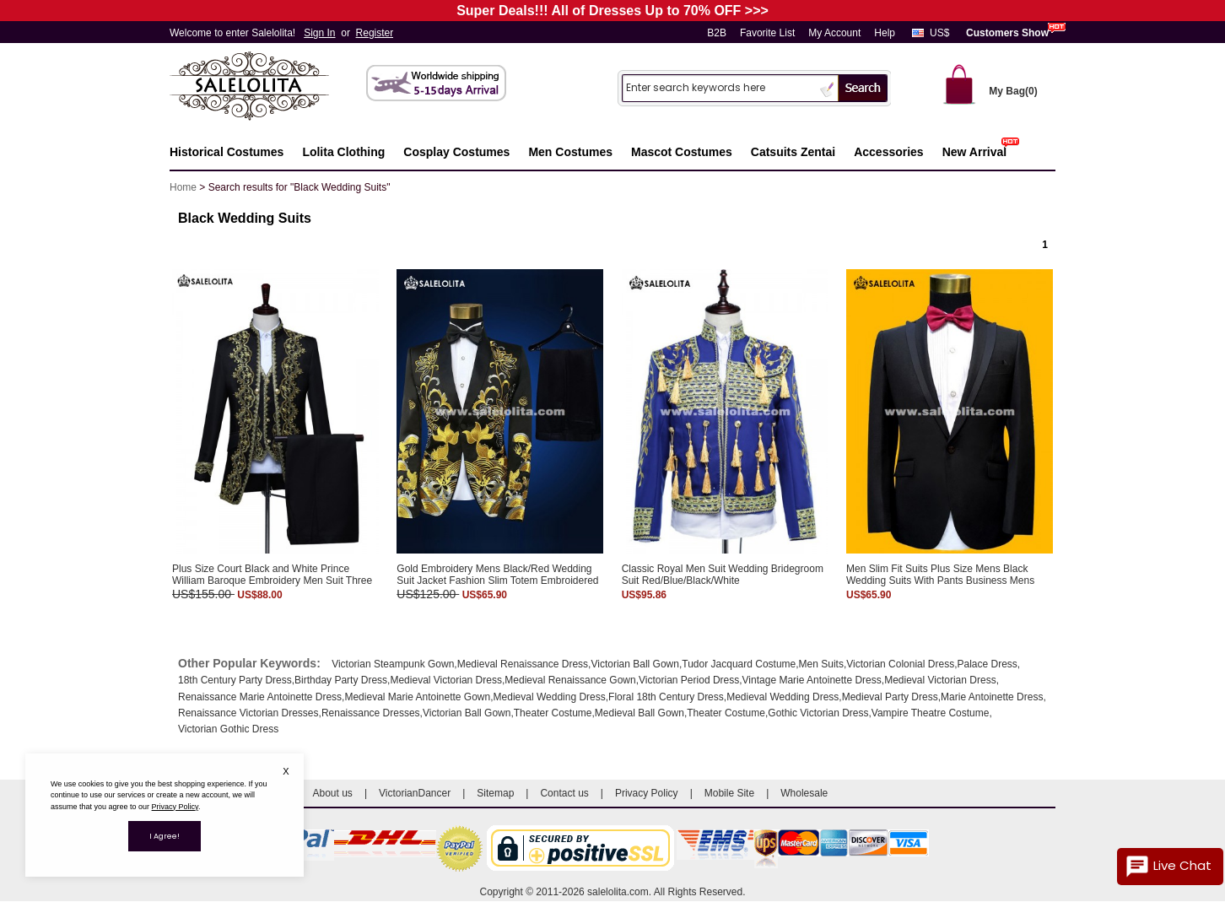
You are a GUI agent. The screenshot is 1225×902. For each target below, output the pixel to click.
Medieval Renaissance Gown (570, 680)
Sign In (319, 33)
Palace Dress (987, 664)
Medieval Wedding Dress (550, 697)
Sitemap (495, 793)
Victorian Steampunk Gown (393, 664)
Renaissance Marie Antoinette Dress (260, 697)
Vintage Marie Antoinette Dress (812, 680)
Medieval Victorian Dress (446, 680)
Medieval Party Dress (890, 697)
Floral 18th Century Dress (666, 697)
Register (375, 33)
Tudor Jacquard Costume (739, 664)
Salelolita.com (267, 87)
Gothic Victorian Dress (818, 713)
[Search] (719, 87)
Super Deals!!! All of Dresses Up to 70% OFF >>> (612, 10)
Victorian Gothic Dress (228, 729)
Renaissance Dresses (370, 713)
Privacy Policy (646, 793)
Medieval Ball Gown (639, 713)
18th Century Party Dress (235, 680)
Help (884, 33)
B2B (716, 33)
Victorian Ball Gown (635, 664)
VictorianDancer (415, 793)
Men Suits (821, 664)
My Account (834, 33)
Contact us (564, 793)
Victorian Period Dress (689, 680)
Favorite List (767, 33)
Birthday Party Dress (340, 680)
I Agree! (164, 836)
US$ (939, 33)
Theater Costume (553, 713)
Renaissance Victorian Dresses (248, 713)
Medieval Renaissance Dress (522, 664)
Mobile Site (729, 793)
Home (183, 187)
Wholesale (804, 793)
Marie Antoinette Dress (992, 697)
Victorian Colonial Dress (900, 664)
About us (333, 793)
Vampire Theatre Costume (931, 713)
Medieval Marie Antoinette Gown (417, 697)
